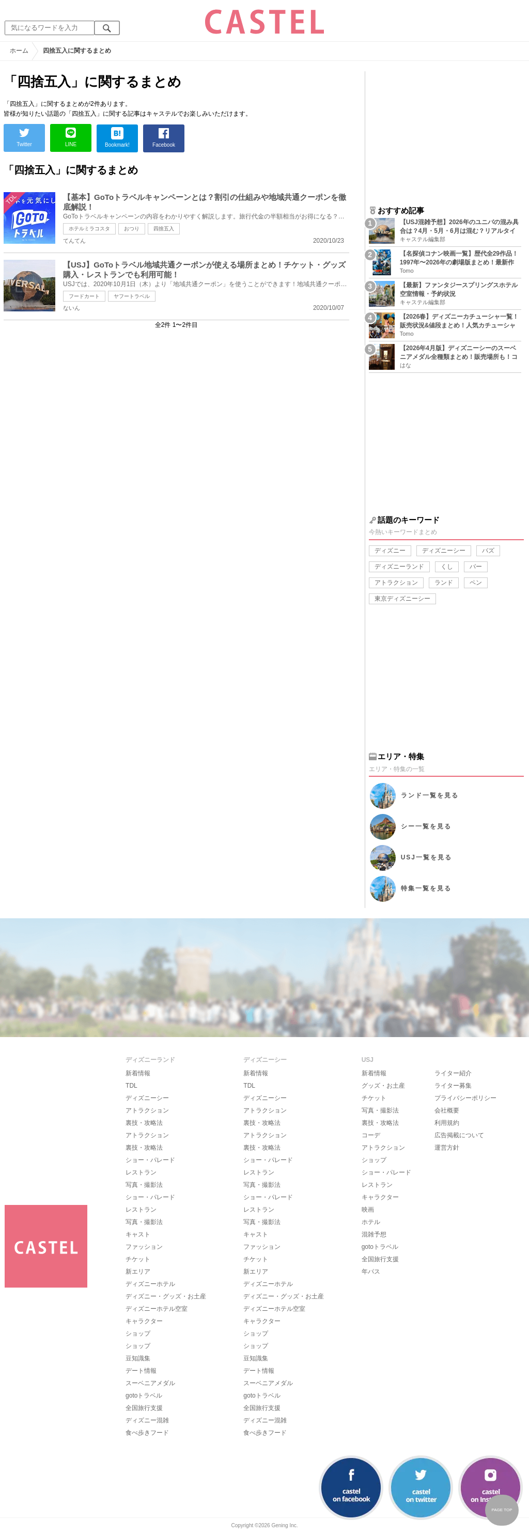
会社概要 (446, 1110)
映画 (368, 1209)
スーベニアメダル (150, 1383)
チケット (138, 1259)
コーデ (371, 1135)
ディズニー (390, 550)
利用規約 (446, 1122)
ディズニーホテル (150, 1284)
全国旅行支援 (144, 1408)
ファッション (144, 1246)
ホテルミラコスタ (89, 228)
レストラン (141, 1172)
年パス (371, 1271)
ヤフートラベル (132, 296)
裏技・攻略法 (144, 1122)
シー (426, 826)
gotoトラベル (144, 1395)
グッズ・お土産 (383, 1085)
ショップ (138, 1333)
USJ (426, 857)
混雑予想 (374, 1234)
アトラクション (396, 582)
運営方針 (446, 1147)
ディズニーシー (443, 550)
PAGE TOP (501, 1510)
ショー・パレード (150, 1160)
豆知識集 (138, 1358)
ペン (476, 582)
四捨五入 (163, 228)
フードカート (84, 296)
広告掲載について (459, 1135)
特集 (426, 888)
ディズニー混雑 (147, 1420)
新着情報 (138, 1073)
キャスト (138, 1234)
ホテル (371, 1222)
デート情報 (141, 1370)
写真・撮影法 (144, 1184)
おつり (131, 228)
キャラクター (144, 1321)
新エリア (138, 1271)
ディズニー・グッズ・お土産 (166, 1296)
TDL (131, 1085)
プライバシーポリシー (465, 1098)
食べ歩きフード (147, 1432)
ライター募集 (453, 1085)
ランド (443, 582)
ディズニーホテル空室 (157, 1308)
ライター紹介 (453, 1073)
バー (476, 566)
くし (447, 566)
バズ (488, 550)
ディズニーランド (399, 566)
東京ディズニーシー (402, 598)
